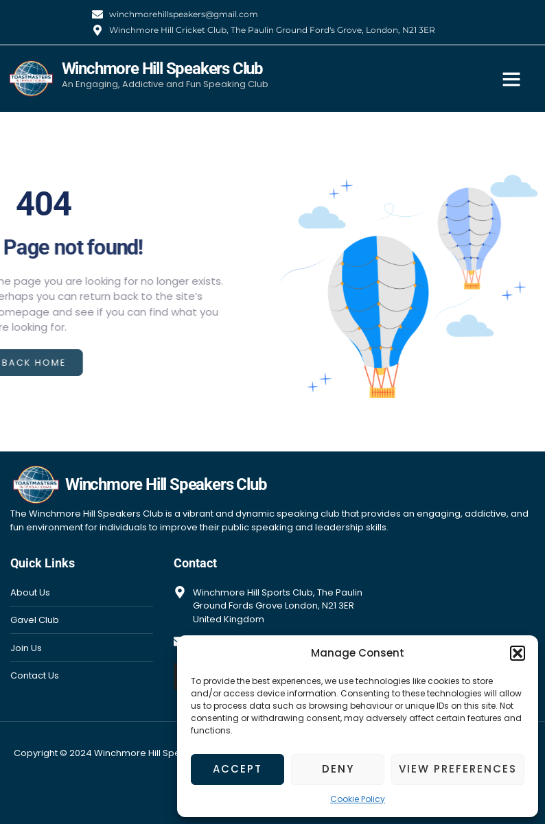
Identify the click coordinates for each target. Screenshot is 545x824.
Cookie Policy (357, 799)
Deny (338, 769)
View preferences (458, 769)
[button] (517, 653)
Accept (237, 769)
